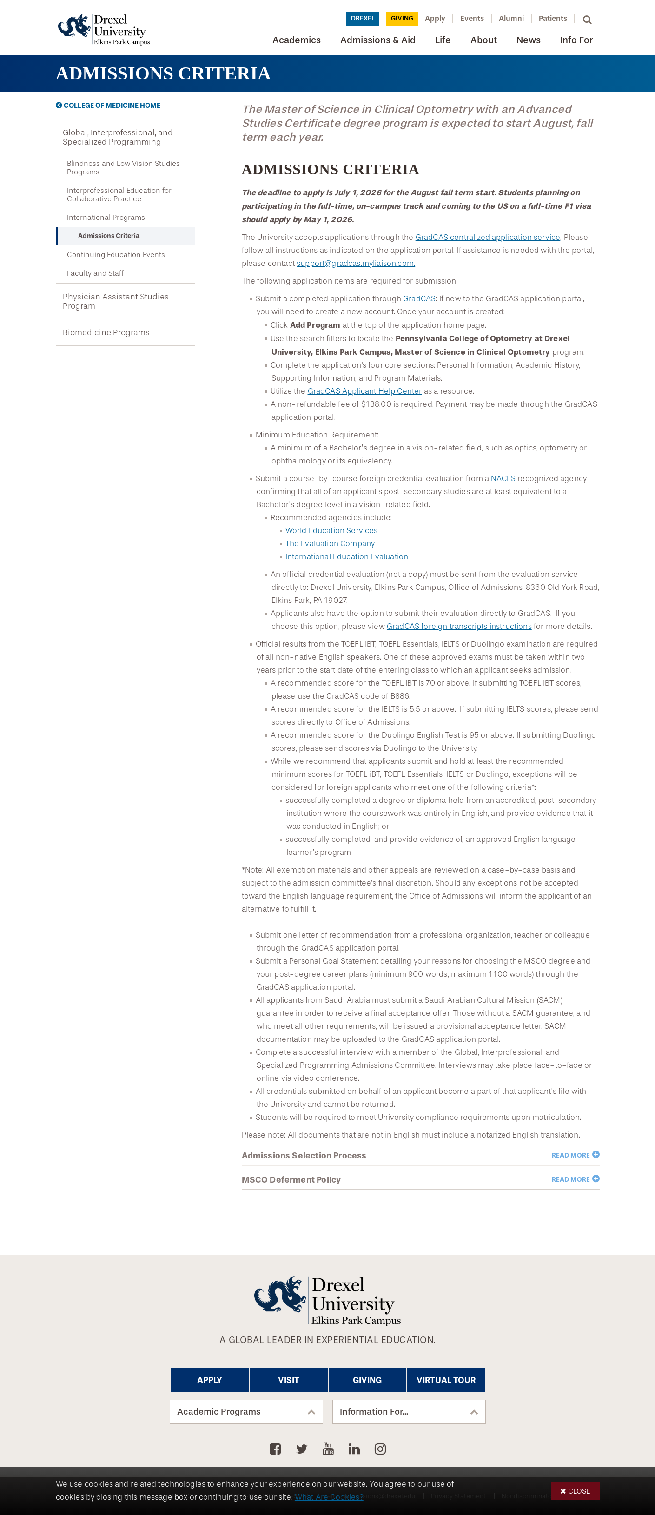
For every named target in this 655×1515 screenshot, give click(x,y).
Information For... (374, 1412)
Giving (402, 18)
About (483, 40)
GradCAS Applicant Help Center (365, 391)
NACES (503, 478)
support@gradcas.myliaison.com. (356, 263)
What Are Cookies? (329, 1497)
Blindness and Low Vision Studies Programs (123, 167)
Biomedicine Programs (106, 332)
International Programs (106, 217)
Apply (435, 18)
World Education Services (331, 530)
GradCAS (419, 298)
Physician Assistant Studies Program (116, 301)
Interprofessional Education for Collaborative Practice (119, 194)
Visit (288, 1380)
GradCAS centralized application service (488, 237)
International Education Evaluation (347, 556)
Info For (576, 40)
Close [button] (579, 1491)
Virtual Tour (446, 1380)
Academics (296, 40)
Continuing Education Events (116, 255)
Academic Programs (219, 1412)
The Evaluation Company (330, 543)
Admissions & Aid (378, 40)
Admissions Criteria (108, 236)
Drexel (363, 18)
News (528, 40)
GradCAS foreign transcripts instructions (459, 626)
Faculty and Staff (95, 273)
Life (443, 40)
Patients (553, 18)
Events (472, 18)
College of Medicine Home (112, 105)
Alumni (511, 18)
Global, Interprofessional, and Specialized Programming (118, 137)
